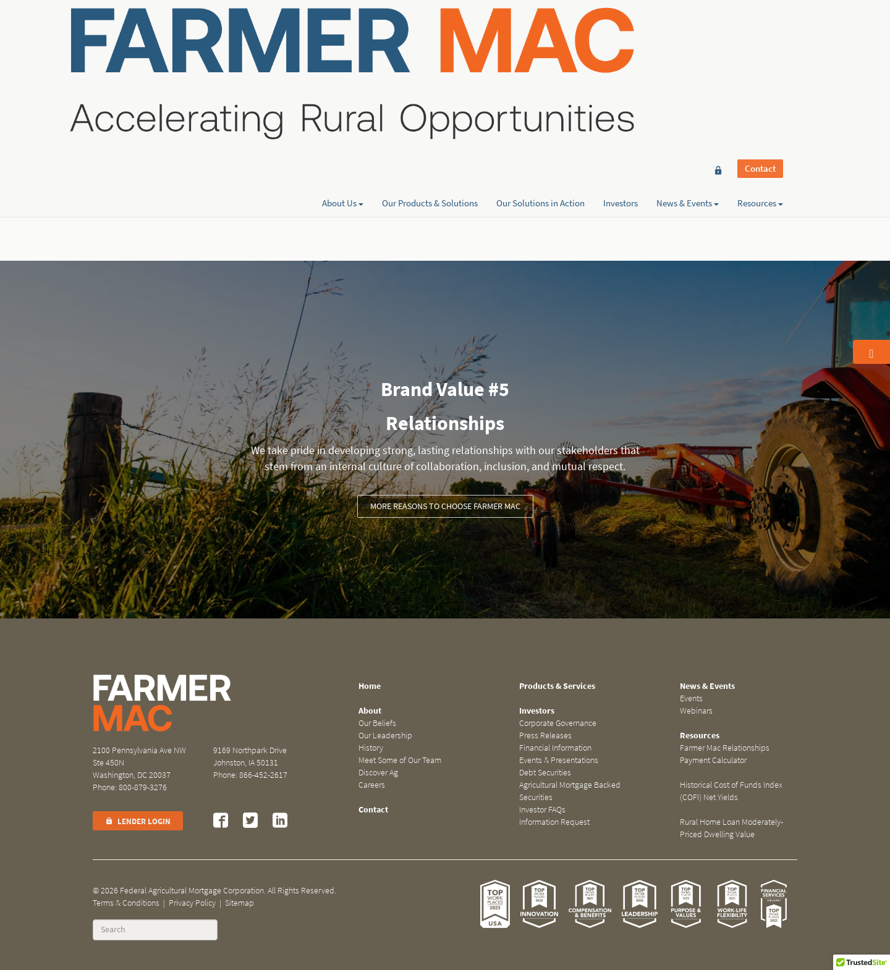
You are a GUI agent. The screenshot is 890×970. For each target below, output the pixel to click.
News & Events (687, 54)
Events (691, 698)
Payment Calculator (713, 760)
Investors (620, 54)
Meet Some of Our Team (399, 760)
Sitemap (239, 903)
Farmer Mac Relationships (724, 748)
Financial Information (555, 748)
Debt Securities (545, 772)
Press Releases (545, 735)
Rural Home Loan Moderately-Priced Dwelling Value (731, 828)
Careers (371, 785)
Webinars (696, 711)
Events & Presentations (558, 760)
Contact (760, 32)
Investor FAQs (542, 810)
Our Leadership (385, 735)
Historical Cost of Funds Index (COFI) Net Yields (731, 791)
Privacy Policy (192, 903)
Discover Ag (378, 772)
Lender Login (138, 821)
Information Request (554, 822)
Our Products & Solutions (430, 54)
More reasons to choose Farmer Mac (445, 506)
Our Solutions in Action (540, 54)
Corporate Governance (557, 723)
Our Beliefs (377, 723)
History (370, 748)
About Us (342, 54)
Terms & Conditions (126, 903)
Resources (760, 54)
